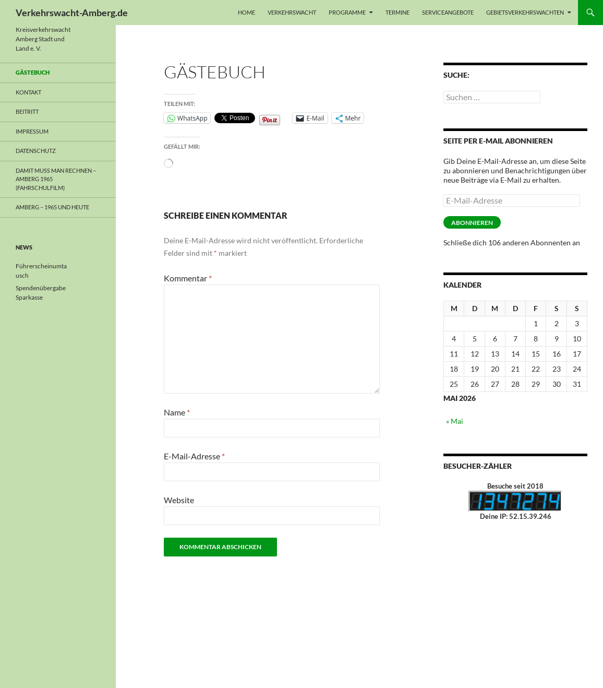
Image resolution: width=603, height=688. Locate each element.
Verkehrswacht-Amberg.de (72, 12)
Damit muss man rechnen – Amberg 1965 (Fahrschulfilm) (56, 179)
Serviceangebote (448, 12)
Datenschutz (36, 150)
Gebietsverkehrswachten (525, 12)
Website (179, 500)
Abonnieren (472, 223)
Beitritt (27, 111)
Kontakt (28, 92)
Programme (347, 12)
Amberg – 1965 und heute (52, 207)
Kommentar (188, 278)
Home (246, 12)
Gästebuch (33, 72)
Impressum (32, 131)
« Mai (454, 421)
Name (177, 412)
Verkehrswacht (292, 12)
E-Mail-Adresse (194, 456)
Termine (397, 12)
